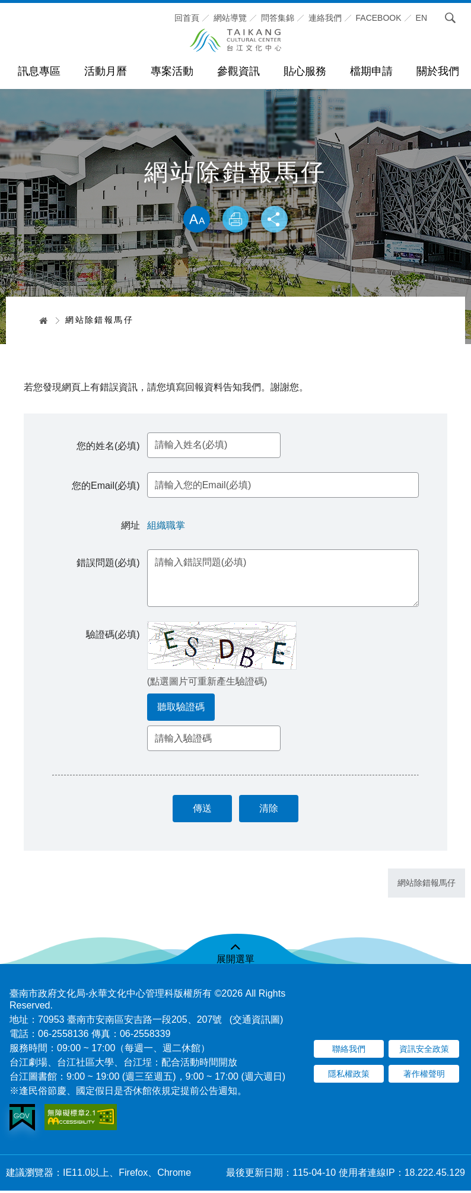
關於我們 (437, 71)
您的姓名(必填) (109, 447)
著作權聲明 (424, 1076)
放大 (195, 220)
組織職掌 (167, 527)
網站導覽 (230, 18)
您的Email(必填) (107, 487)
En (421, 18)
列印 (235, 220)
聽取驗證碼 (182, 708)
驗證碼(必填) (114, 636)
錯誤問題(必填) (109, 564)
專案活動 (172, 71)
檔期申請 (371, 71)
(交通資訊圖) (257, 1022)
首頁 (39, 320)
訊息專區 (39, 71)
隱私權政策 (349, 1076)
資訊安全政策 (424, 1052)
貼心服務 (305, 71)
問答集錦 (277, 18)
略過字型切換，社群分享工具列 (235, 193)
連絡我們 (325, 18)
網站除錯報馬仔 (426, 885)
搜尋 (447, 18)
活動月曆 (105, 71)
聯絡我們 (348, 1052)
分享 (276, 220)
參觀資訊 (238, 71)
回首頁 (186, 18)
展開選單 (235, 961)
